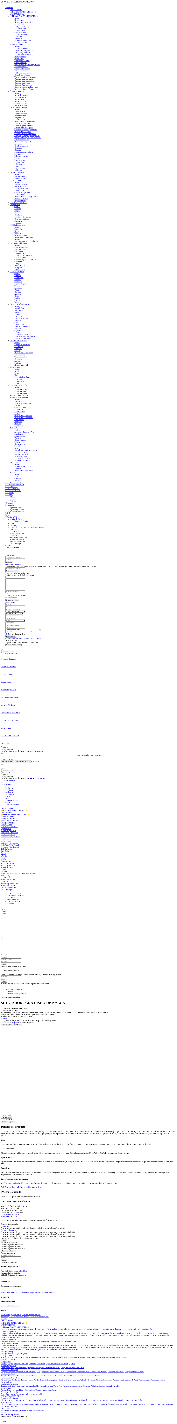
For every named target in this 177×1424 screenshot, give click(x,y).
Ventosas (17, 468)
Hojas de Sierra (20, 201)
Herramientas (19, 20)
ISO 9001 (13, 535)
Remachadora (19, 332)
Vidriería (17, 438)
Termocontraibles (20, 357)
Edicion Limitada (20, 42)
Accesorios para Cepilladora (15, 994)
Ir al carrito (35, 761)
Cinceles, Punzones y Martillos (25, 130)
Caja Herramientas (21, 146)
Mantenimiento (20, 436)
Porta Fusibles (19, 355)
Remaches (18, 282)
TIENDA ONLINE (12, 547)
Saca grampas (19, 253)
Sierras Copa (19, 190)
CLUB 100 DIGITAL (13, 491)
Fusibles (17, 351)
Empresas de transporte (22, 458)
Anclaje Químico (20, 176)
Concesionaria (19, 444)
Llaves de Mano (20, 111)
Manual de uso (37, 1188)
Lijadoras (17, 314)
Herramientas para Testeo (23, 353)
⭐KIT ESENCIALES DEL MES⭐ (23, 12)
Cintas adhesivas (20, 63)
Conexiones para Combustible (25, 259)
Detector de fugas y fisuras (24, 89)
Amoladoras (18, 310)
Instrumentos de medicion (23, 152)
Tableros (17, 233)
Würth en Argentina (17, 511)
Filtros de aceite (20, 257)
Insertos (17, 300)
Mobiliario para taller (17, 225)
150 (5, 1019)
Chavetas (17, 292)
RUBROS (9, 495)
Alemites (17, 294)
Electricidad (18, 410)
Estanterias (18, 229)
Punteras (17, 363)
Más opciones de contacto (31, 1315)
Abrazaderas (18, 278)
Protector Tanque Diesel (23, 255)
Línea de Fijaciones (17, 272)
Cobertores (18, 261)
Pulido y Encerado (21, 71)
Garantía (13, 525)
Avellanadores (19, 195)
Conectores (18, 359)
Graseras (17, 150)
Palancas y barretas (21, 156)
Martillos (17, 328)
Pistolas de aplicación (22, 124)
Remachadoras (19, 119)
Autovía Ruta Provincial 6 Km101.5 (14, 1272)
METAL (17, 481)
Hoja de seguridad (24, 1188)
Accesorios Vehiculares (22, 40)
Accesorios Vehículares (18, 243)
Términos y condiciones (18, 537)
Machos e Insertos (21, 199)
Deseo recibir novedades (17, 634)
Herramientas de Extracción (24, 121)
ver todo (17, 18)
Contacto (8, 545)
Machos (17, 158)
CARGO (17, 479)
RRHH (7, 513)
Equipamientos (19, 30)
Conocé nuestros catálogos (24, 1293)
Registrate (15, 1023)
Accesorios (18, 144)
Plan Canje (14, 529)
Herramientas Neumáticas (19, 304)
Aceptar (12, 1251)
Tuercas (17, 286)
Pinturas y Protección (22, 69)
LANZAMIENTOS (17, 14)
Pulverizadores (19, 164)
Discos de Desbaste (21, 95)
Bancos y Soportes (21, 235)
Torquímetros (19, 117)
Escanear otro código (23, 761)
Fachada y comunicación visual (25, 450)
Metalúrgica (18, 434)
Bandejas (17, 213)
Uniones (17, 375)
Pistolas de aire (19, 316)
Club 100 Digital (16, 543)
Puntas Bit (18, 166)
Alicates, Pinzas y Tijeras (23, 128)
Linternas (17, 154)
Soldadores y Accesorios (23, 73)
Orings (16, 290)
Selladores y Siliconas (22, 53)
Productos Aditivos (21, 48)
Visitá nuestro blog (8, 1293)
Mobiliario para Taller (22, 28)
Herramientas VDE (21, 365)
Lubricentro (18, 442)
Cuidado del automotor (22, 75)
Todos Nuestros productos (28, 1317)
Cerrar (4, 1241)
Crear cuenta (10, 602)
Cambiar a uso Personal (14, 638)
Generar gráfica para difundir (11, 1025)
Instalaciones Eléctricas (18, 341)
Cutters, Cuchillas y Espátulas (25, 134)
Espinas (17, 298)
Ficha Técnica (6, 1188)
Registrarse (15, 1215)
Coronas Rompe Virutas (23, 192)
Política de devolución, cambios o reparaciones (27, 527)
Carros (16, 231)
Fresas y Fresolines (21, 188)
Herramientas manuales (18, 107)
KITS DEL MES (11, 487)
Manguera (18, 379)
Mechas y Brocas (20, 184)
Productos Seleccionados (19, 397)
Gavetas (17, 239)
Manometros (19, 381)
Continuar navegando (13, 645)
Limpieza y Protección (22, 217)
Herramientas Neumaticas (23, 22)
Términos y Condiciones (10, 1317)
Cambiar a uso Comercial (32, 638)
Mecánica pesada (20, 452)
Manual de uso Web (17, 539)
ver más (4, 1319)
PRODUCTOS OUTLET (19, 395)
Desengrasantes (20, 57)
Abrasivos (18, 38)
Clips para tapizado (21, 247)
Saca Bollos (18, 426)
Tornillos (17, 276)
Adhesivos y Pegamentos (23, 51)
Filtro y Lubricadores (22, 377)
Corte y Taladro (20, 32)
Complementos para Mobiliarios (26, 241)
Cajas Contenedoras (21, 219)
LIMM (3, 1422)
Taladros (17, 320)
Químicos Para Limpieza (23, 85)
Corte (16, 322)
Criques (17, 211)
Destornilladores (20, 115)
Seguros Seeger (20, 284)
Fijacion (17, 414)
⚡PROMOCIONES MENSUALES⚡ (24, 16)
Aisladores (18, 361)
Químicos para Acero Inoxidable (26, 87)
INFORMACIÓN (11, 517)
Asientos (17, 209)
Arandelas (18, 288)
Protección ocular (20, 391)
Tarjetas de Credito (21, 521)
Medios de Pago (16, 519)
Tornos (16, 312)
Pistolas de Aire (20, 160)
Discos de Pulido (20, 105)
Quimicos (17, 424)
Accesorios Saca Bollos (22, 466)
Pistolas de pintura (21, 318)
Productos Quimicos (21, 34)
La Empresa (9, 505)
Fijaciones (18, 36)
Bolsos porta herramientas (23, 237)
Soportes (17, 223)
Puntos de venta (15, 507)
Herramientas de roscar (22, 132)
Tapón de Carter (20, 249)
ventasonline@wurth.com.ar (11, 1315)
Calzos (16, 296)
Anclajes (17, 405)
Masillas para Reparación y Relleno (27, 65)
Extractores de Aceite (22, 334)
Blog (7, 515)
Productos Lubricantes (22, 55)
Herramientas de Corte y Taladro (26, 197)
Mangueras (18, 268)
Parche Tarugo (19, 270)
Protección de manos (21, 389)
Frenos (16, 383)
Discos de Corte (20, 186)
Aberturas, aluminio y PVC (24, 432)
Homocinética (19, 266)
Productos (9, 8)
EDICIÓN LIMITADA (18, 203)
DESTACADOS (16, 10)
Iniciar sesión (6, 1215)
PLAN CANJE (19, 26)
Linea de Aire (19, 24)
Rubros (12, 472)
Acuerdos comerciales (22, 460)
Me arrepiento (43, 1317)
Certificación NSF (21, 67)
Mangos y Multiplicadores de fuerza (27, 138)
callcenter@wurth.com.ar (10, 1306)
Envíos (12, 523)
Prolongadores (19, 162)
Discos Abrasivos (20, 101)
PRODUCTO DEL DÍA (14, 483)
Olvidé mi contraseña (13, 564)
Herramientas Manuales (23, 416)
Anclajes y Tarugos (17, 172)
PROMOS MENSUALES (14, 485)
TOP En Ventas (15, 428)
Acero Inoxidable (20, 456)
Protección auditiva (21, 393)
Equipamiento (15, 205)
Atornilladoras (19, 308)
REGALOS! (9, 493)
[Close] (2, 4)
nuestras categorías (36, 751)
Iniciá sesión (9, 555)
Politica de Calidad (17, 533)
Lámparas (18, 349)
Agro (16, 448)
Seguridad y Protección (18, 385)
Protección (18, 221)
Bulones (17, 302)
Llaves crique (19, 324)
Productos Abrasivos (17, 91)
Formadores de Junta (21, 61)
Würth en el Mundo (17, 509)
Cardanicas (18, 148)
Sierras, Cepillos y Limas (23, 126)
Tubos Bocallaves (20, 113)
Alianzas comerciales (17, 541)
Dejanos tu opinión (8, 1122)
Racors (16, 373)
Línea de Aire (15, 367)
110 (2, 1019)
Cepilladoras (19, 330)
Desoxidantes (19, 59)
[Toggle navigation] (2, 764)
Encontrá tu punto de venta (44, 1293)
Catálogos (9, 503)
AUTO (16, 476)
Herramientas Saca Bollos (23, 470)
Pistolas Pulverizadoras (22, 339)
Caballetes (18, 215)
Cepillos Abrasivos (21, 103)
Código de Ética (16, 531)
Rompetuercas (19, 168)
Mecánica (17, 446)
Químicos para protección (23, 79)
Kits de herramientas (21, 140)
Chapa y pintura (20, 440)
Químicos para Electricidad (24, 81)
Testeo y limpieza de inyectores (25, 77)
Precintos (17, 280)
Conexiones (18, 347)
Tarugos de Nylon (20, 178)
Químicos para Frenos (22, 83)
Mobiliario (18, 422)
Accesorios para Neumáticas (24, 337)
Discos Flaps (19, 99)
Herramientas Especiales (23, 142)
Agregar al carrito (7, 761)
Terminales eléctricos (22, 345)
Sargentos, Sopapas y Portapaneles (27, 136)
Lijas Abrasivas (20, 97)
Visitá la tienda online (9, 1217)
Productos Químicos (17, 44)
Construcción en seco (22, 454)
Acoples (17, 371)
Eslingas (17, 263)
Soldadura (18, 170)
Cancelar (5, 1251)
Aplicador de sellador (22, 326)
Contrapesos (18, 251)
